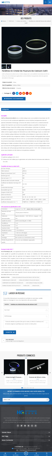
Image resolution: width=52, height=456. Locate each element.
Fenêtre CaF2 (26, 285)
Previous (1, 372)
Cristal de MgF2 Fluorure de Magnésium (14, 377)
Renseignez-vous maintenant (13, 99)
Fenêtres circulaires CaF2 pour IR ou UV (11, 285)
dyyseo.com (37, 448)
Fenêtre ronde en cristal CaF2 (9, 280)
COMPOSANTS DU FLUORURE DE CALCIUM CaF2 (12, 283)
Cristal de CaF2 (35, 285)
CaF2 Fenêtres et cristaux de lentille (34, 283)
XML (17, 450)
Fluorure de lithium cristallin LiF (37, 377)
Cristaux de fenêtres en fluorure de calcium (29, 280)
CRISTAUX (11, 21)
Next (50, 372)
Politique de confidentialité (28, 450)
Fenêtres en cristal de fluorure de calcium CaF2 (24, 304)
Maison (3, 21)
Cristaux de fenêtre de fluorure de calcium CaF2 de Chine (25, 277)
